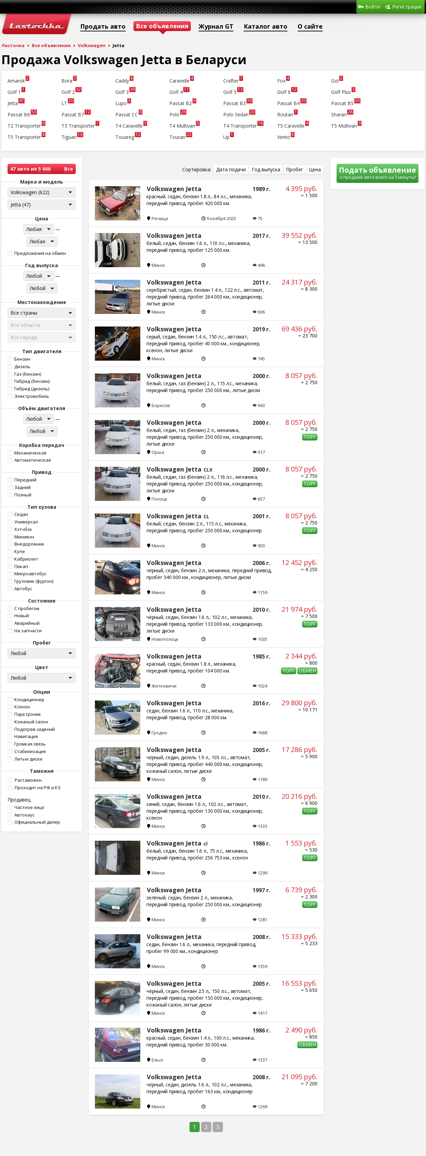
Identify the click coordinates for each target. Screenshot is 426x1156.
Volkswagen (91, 45)
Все (68, 168)
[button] (41, 253)
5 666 (44, 168)
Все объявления (51, 45)
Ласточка (13, 45)
